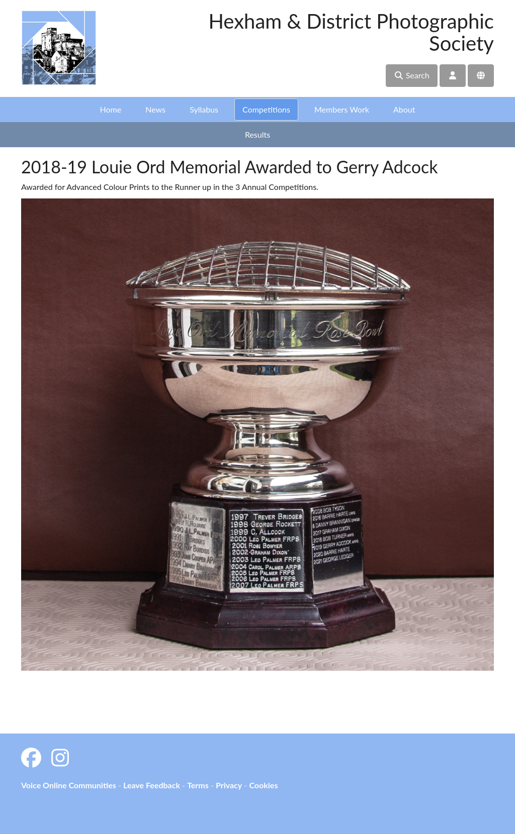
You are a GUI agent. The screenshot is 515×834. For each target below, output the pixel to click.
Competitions (266, 109)
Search (412, 75)
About (404, 109)
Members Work (341, 109)
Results (257, 134)
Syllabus (204, 109)
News (155, 109)
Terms (198, 785)
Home (111, 109)
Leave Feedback (151, 785)
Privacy (229, 785)
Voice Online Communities (68, 785)
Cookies (263, 785)
